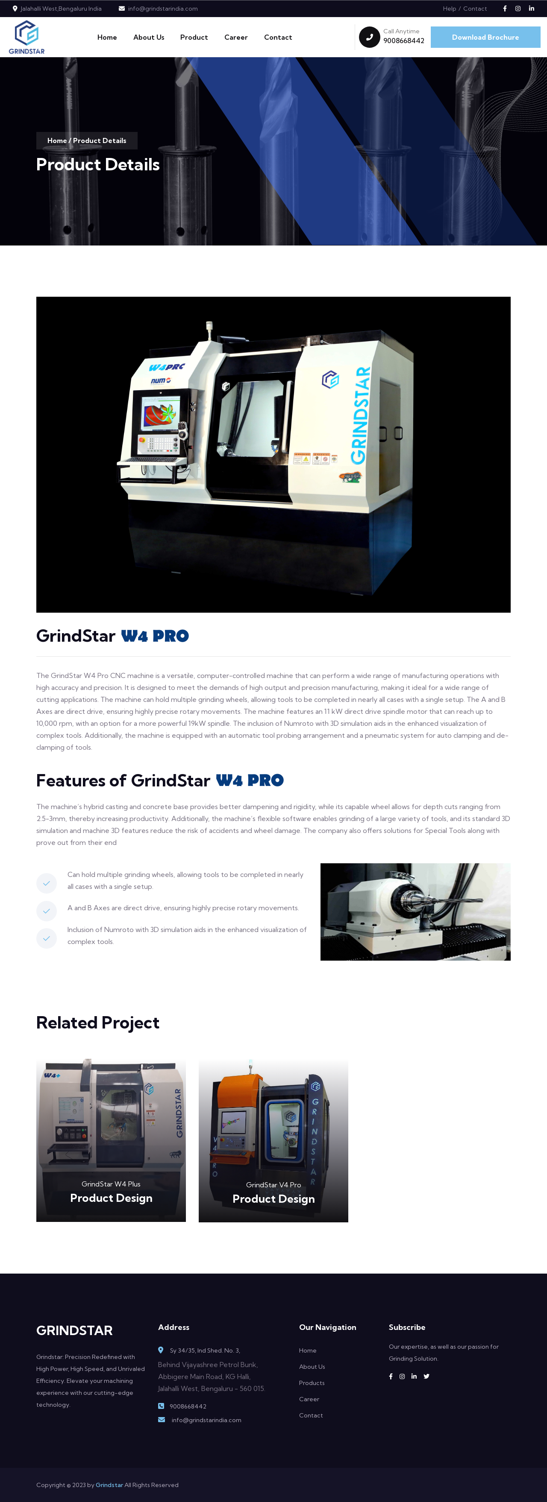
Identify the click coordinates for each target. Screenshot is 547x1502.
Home (107, 37)
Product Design (111, 1198)
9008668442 (403, 40)
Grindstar (109, 1485)
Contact (475, 8)
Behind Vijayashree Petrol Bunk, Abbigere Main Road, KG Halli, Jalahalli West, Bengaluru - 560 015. (211, 1376)
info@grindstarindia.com (163, 8)
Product (194, 37)
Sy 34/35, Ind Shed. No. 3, (205, 1350)
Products (312, 1383)
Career (236, 37)
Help (449, 8)
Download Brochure (485, 37)
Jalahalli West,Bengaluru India (61, 8)
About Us (148, 37)
